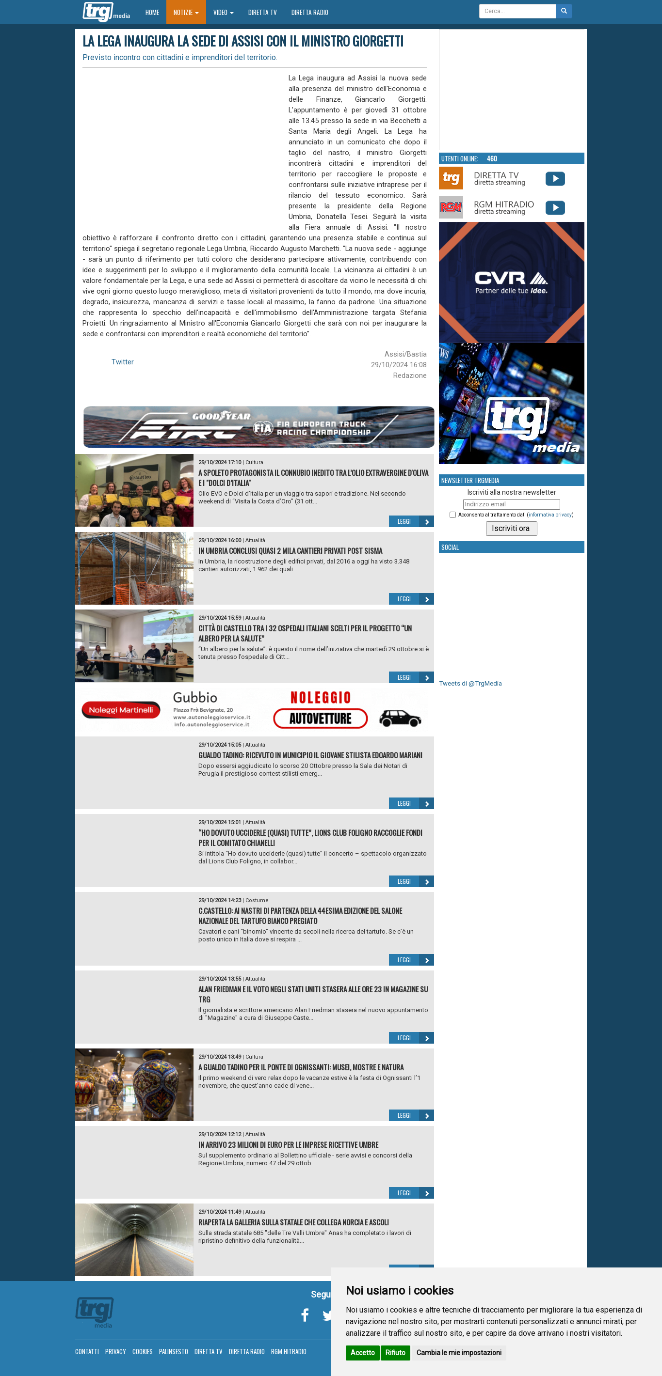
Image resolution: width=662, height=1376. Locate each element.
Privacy (115, 1351)
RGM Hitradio (289, 1351)
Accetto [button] (363, 1353)
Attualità (255, 540)
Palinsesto (173, 1351)
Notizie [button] (186, 12)
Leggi (416, 521)
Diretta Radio (309, 12)
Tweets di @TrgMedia (470, 683)
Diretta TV (262, 12)
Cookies (142, 1351)
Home (155, 12)
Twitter (123, 362)
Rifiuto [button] (395, 1353)
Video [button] (223, 12)
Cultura (254, 462)
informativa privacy (550, 514)
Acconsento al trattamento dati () (516, 514)
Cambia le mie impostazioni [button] (459, 1353)
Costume (257, 900)
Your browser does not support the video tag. (512, 90)
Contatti (87, 1351)
